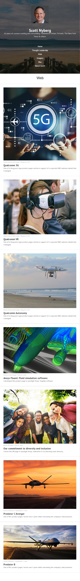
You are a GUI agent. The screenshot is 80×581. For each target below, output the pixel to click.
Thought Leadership (40, 50)
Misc (40, 62)
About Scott (40, 66)
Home (40, 46)
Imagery (40, 58)
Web (40, 54)
